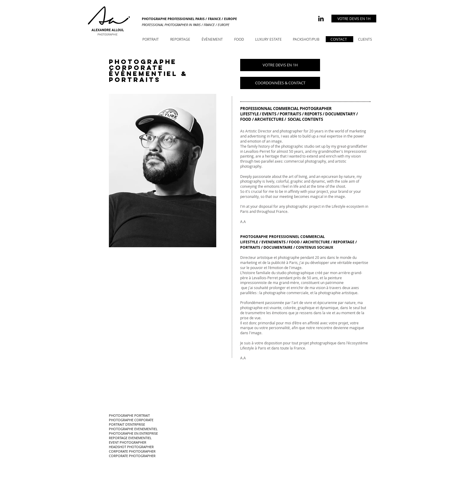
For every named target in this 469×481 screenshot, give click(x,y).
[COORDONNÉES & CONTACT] (280, 83)
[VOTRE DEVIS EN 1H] (353, 18)
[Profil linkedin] (321, 18)
